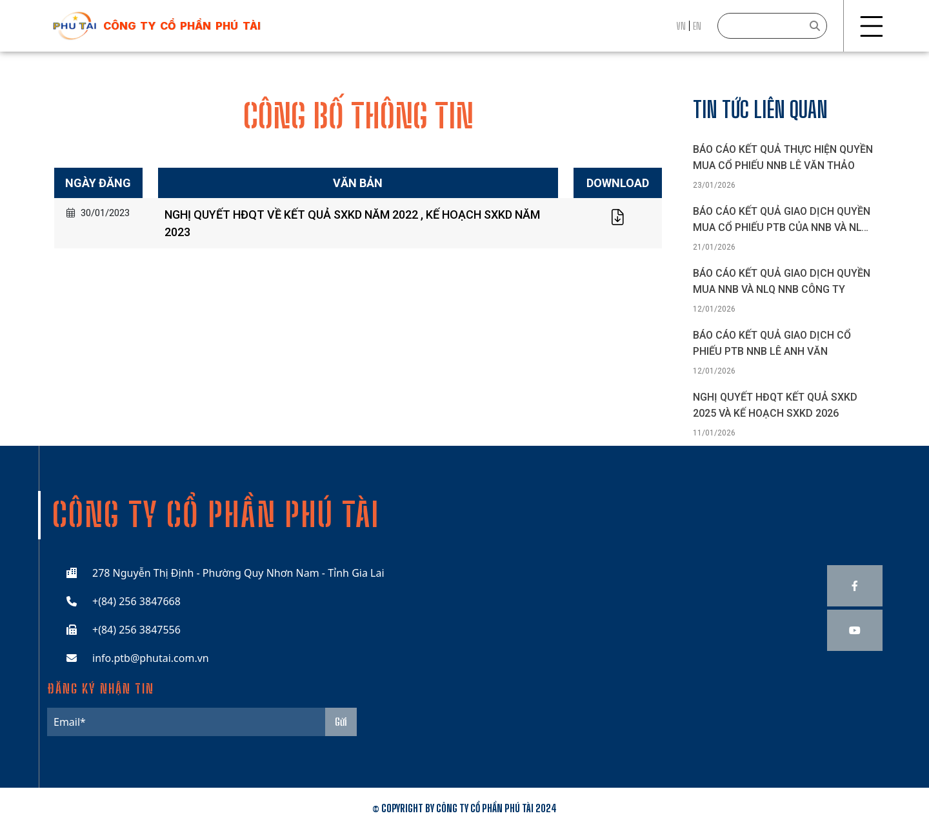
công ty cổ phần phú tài (182, 25)
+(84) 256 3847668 (136, 601)
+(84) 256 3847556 (136, 630)
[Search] (772, 26)
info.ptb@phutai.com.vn (150, 658)
